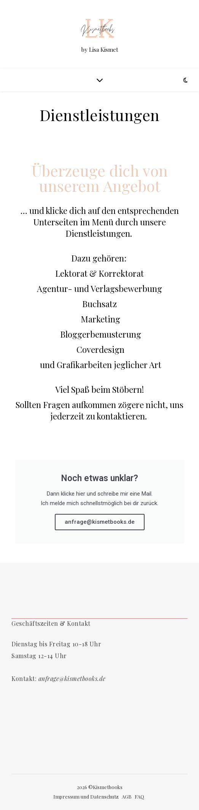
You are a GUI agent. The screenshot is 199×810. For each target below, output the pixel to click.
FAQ (139, 796)
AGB (127, 796)
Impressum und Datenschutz (86, 796)
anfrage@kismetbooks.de (100, 521)
